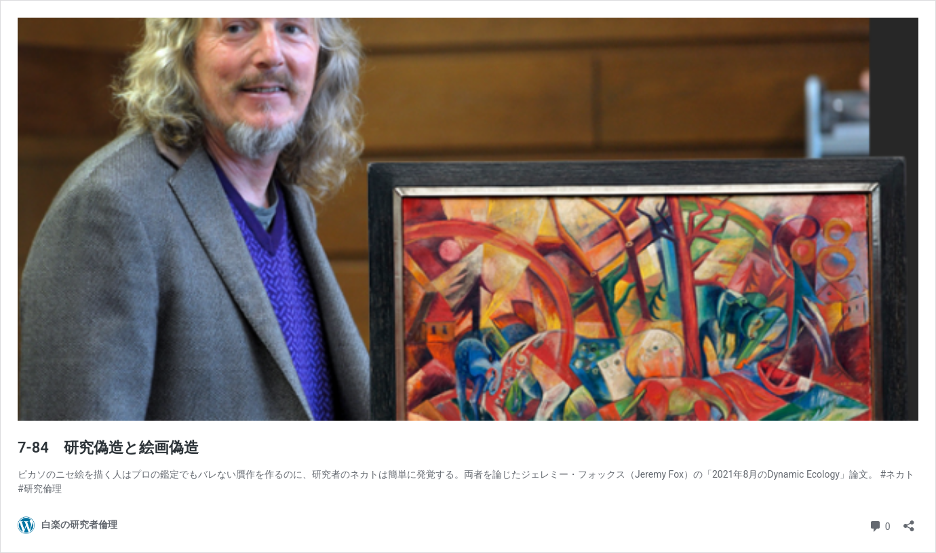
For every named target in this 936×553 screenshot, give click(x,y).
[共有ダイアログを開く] (908, 521)
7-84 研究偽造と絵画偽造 (108, 447)
